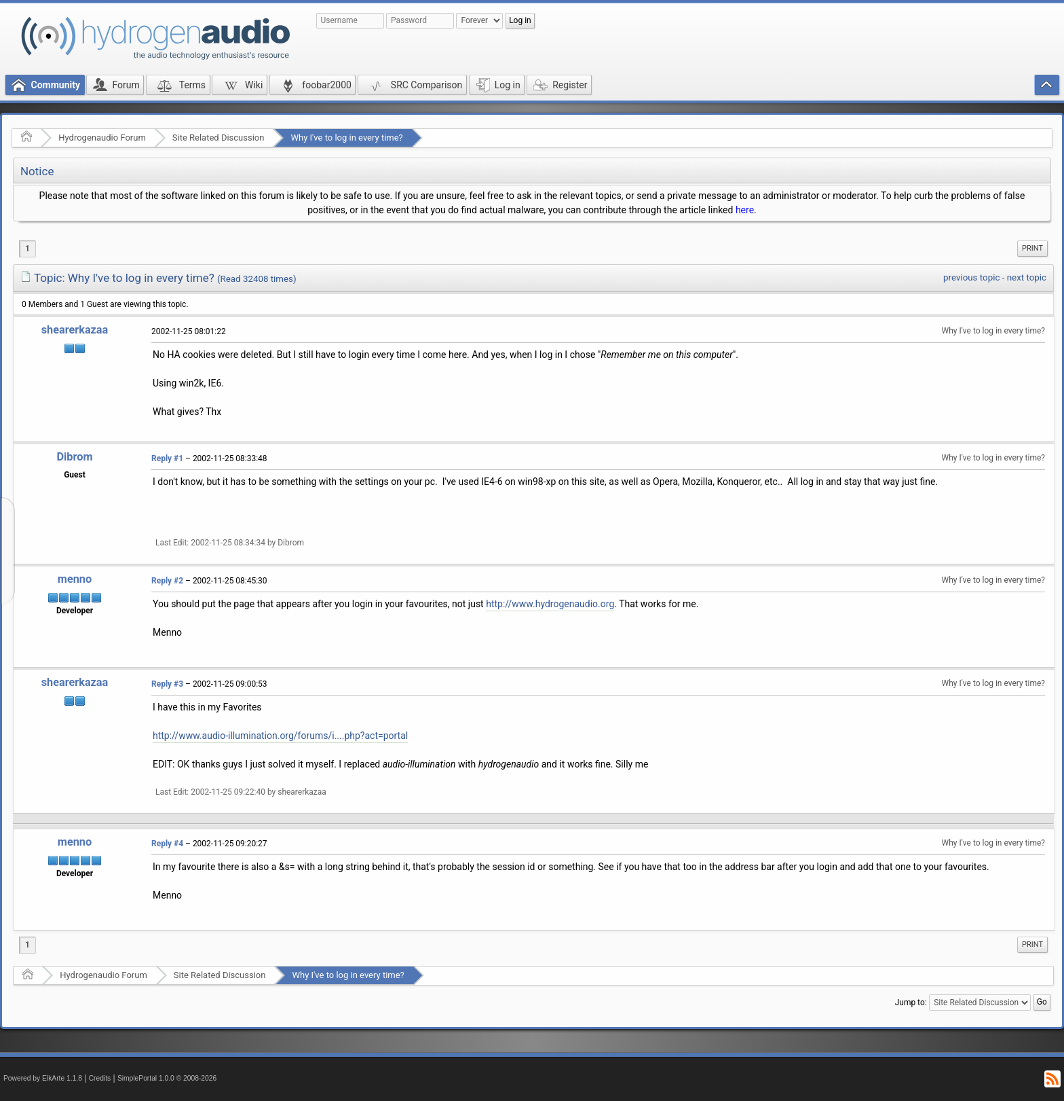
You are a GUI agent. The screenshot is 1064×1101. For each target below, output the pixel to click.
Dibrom (74, 456)
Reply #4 (167, 843)
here (745, 209)
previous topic (971, 277)
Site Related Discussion (218, 137)
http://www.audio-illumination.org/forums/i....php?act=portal (280, 735)
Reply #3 (167, 684)
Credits (100, 1078)
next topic (1026, 277)
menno (75, 579)
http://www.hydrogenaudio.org (550, 603)
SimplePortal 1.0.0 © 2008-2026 (166, 1078)
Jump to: (911, 1002)
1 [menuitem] (27, 248)
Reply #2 (167, 580)
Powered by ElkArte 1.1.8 (42, 1078)
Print (1032, 248)
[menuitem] (1032, 248)
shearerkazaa (75, 329)
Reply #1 (167, 458)
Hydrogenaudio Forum (102, 137)
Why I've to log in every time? (346, 137)
